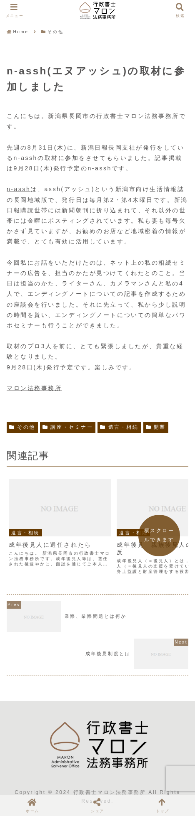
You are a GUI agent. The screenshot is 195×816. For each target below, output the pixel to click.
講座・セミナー (67, 427)
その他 (22, 427)
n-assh (18, 189)
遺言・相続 (119, 427)
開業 (156, 427)
